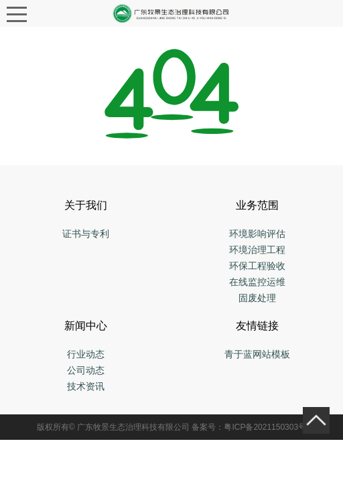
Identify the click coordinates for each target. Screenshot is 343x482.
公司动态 (86, 370)
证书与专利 (85, 233)
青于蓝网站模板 (257, 354)
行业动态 (86, 354)
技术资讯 (86, 386)
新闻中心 (85, 325)
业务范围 (257, 205)
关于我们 (85, 205)
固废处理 (257, 298)
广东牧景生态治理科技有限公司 (133, 427)
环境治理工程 (257, 249)
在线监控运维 (257, 281)
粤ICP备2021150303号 (265, 427)
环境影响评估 (257, 233)
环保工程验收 (257, 265)
